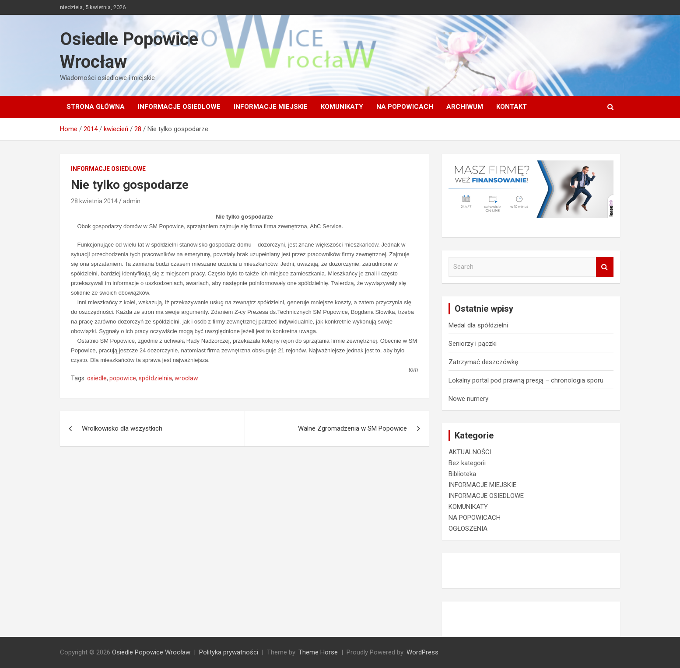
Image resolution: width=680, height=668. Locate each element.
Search (604, 267)
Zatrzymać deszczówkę (483, 362)
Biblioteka (462, 474)
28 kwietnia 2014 (94, 201)
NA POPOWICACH (404, 107)
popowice (122, 378)
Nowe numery (468, 399)
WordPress (422, 652)
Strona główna (96, 107)
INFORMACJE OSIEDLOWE (179, 107)
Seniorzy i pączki (473, 344)
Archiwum (464, 107)
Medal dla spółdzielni (478, 325)
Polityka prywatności (228, 652)
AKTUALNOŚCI (470, 452)
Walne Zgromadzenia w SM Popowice (352, 428)
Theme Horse (318, 652)
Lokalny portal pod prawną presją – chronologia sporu (526, 380)
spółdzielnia (155, 378)
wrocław (186, 378)
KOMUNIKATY (342, 107)
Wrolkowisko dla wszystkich (122, 428)
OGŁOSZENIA (468, 528)
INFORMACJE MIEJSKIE (271, 107)
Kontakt (511, 107)
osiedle (97, 378)
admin (131, 201)
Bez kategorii (467, 463)
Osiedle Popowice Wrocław (151, 652)
